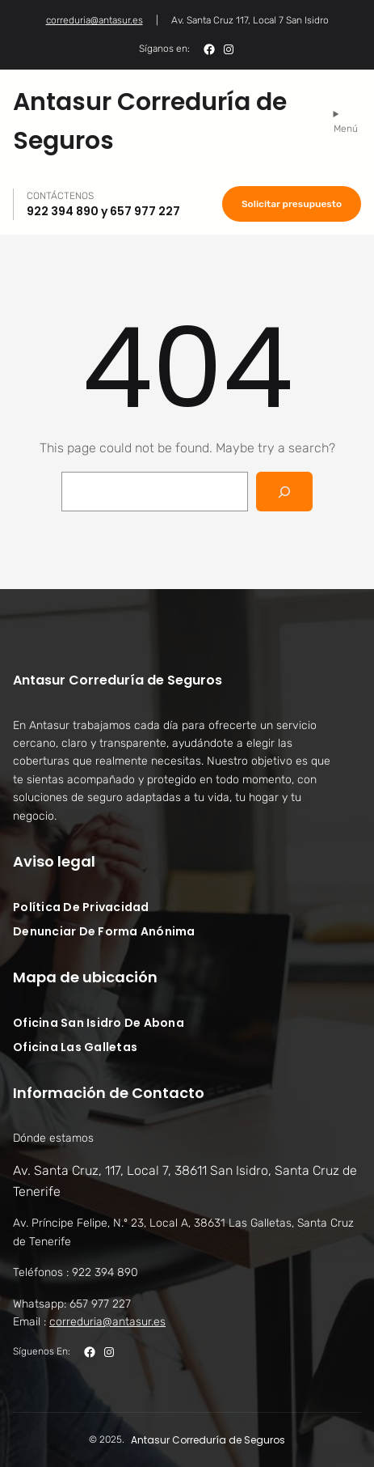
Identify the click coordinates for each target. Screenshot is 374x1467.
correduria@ (107, 1322)
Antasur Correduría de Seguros (117, 680)
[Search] (284, 491)
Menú (346, 128)
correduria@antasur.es (94, 20)
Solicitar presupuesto (292, 204)
